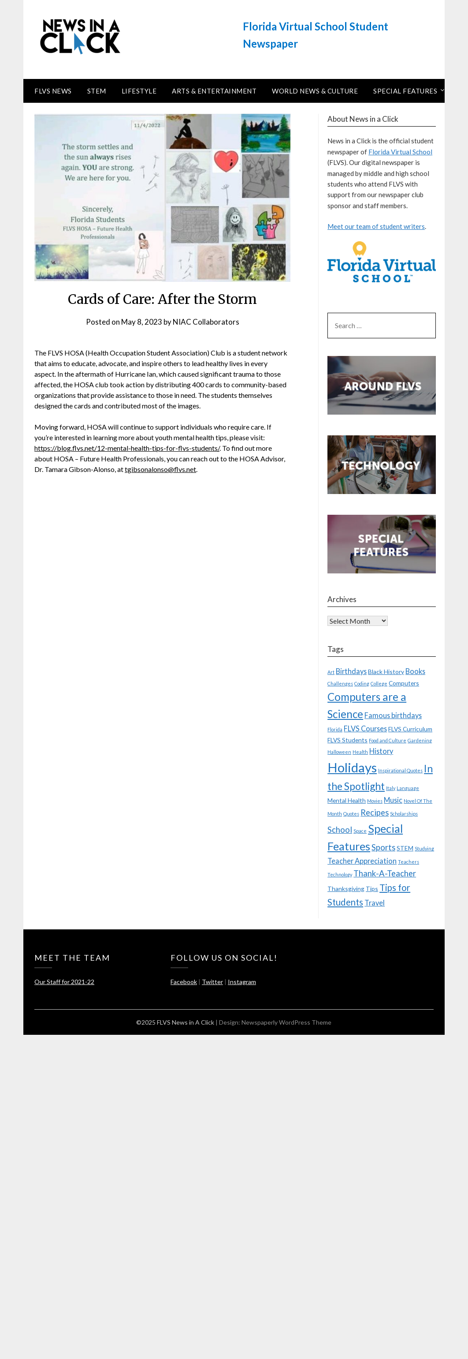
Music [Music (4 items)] (393, 800)
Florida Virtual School (400, 152)
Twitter (212, 981)
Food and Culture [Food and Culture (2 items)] (387, 740)
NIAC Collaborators (206, 321)
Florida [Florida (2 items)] (334, 729)
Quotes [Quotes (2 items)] (351, 813)
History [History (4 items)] (381, 751)
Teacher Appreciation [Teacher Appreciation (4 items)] (362, 861)
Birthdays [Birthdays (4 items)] (351, 671)
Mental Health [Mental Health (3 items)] (346, 800)
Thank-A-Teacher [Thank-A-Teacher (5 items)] (384, 873)
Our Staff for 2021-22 (64, 981)
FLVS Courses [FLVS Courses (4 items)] (365, 728)
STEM (96, 91)
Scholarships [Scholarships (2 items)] (404, 813)
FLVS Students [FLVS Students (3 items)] (347, 740)
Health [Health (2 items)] (360, 752)
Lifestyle (139, 91)
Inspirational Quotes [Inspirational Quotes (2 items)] (400, 770)
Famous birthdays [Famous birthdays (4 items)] (393, 715)
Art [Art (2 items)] (330, 672)
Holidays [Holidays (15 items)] (352, 767)
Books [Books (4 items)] (415, 671)
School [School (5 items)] (339, 830)
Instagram (242, 981)
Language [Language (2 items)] (408, 788)
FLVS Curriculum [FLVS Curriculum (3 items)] (410, 729)
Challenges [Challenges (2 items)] (340, 683)
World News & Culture (315, 91)
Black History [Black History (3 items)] (386, 671)
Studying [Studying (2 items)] (424, 848)
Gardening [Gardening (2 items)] (420, 740)
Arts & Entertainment (214, 91)
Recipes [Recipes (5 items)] (374, 812)
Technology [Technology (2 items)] (339, 874)
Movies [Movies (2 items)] (375, 801)
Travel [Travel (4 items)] (374, 903)
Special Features (405, 91)
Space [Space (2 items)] (360, 831)
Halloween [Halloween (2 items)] (339, 752)
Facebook (184, 981)
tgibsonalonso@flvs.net (160, 469)
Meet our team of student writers (376, 226)
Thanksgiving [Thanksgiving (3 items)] (345, 888)
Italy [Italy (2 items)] (390, 788)
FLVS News (53, 91)
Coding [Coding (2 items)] (361, 683)
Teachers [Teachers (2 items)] (408, 862)
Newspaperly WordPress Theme (286, 1022)
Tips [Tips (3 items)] (372, 888)
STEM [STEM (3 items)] (405, 848)
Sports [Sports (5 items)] (383, 847)
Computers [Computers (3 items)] (404, 683)
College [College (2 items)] (379, 683)
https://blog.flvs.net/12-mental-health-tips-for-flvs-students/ (126, 448)
